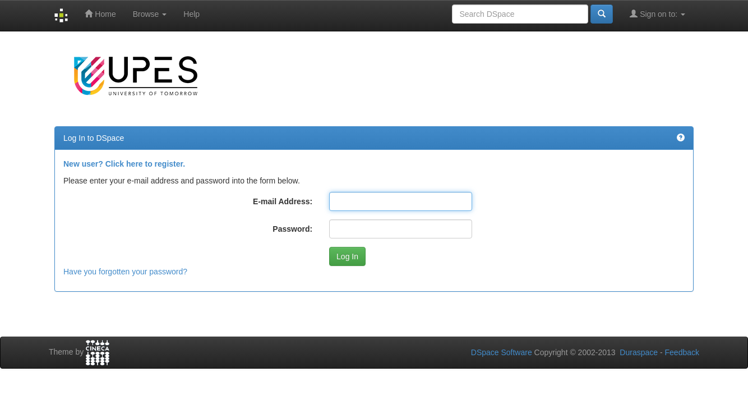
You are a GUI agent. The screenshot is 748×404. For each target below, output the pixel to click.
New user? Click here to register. (124, 163)
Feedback (682, 352)
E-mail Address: (282, 201)
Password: (292, 228)
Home (100, 14)
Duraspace (639, 352)
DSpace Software (501, 352)
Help (191, 14)
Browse (150, 14)
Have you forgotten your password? (125, 271)
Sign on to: (657, 14)
